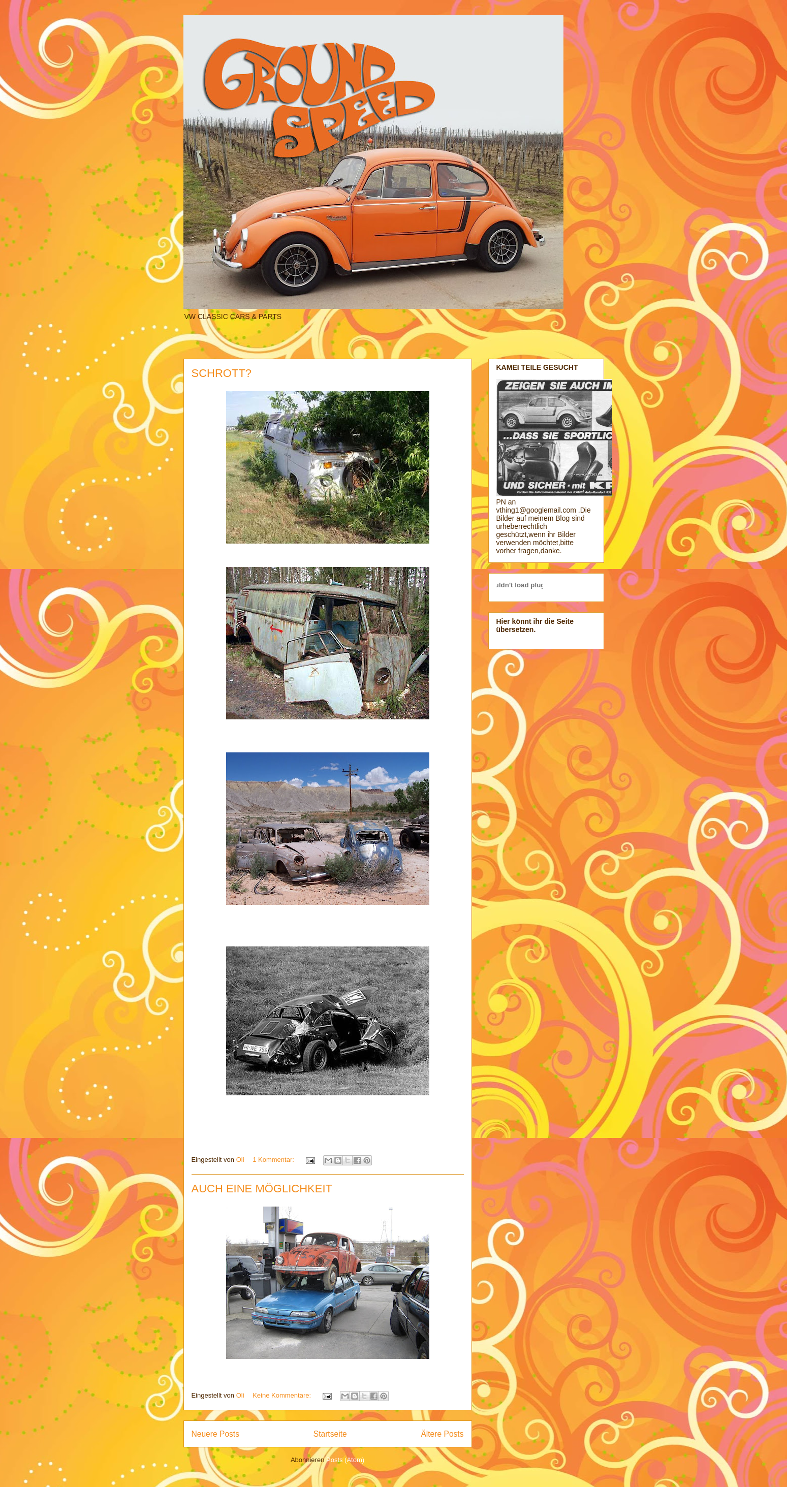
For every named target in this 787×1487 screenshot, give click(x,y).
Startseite (330, 1434)
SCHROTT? (222, 373)
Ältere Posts (442, 1434)
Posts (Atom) (345, 1460)
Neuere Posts (215, 1434)
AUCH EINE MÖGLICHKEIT (262, 1188)
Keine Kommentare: (283, 1395)
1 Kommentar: (274, 1159)
